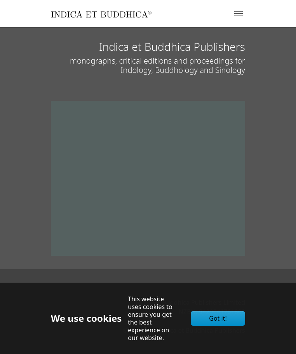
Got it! (217, 318)
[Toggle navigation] (238, 13)
